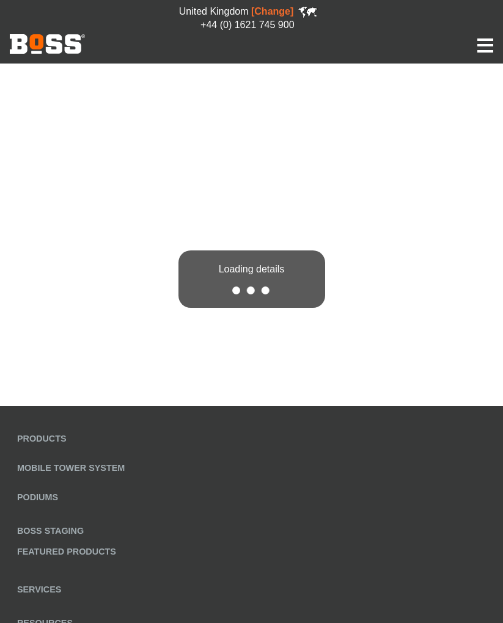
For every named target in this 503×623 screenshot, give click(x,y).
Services (39, 589)
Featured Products (66, 551)
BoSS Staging (50, 531)
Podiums (37, 497)
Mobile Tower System (71, 468)
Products (42, 438)
